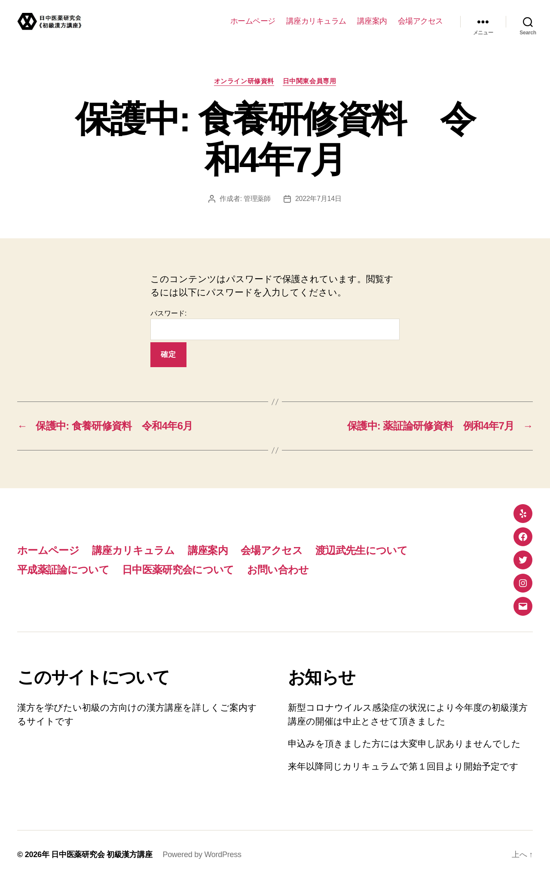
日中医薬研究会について (178, 569)
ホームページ (252, 21)
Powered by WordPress (201, 854)
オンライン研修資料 (244, 81)
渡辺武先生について (361, 550)
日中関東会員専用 (309, 81)
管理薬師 (257, 198)
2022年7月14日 (318, 198)
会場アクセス (420, 21)
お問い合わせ (278, 569)
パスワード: (275, 325)
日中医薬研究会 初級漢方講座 (101, 854)
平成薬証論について (63, 569)
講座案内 (372, 21)
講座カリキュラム (316, 21)
